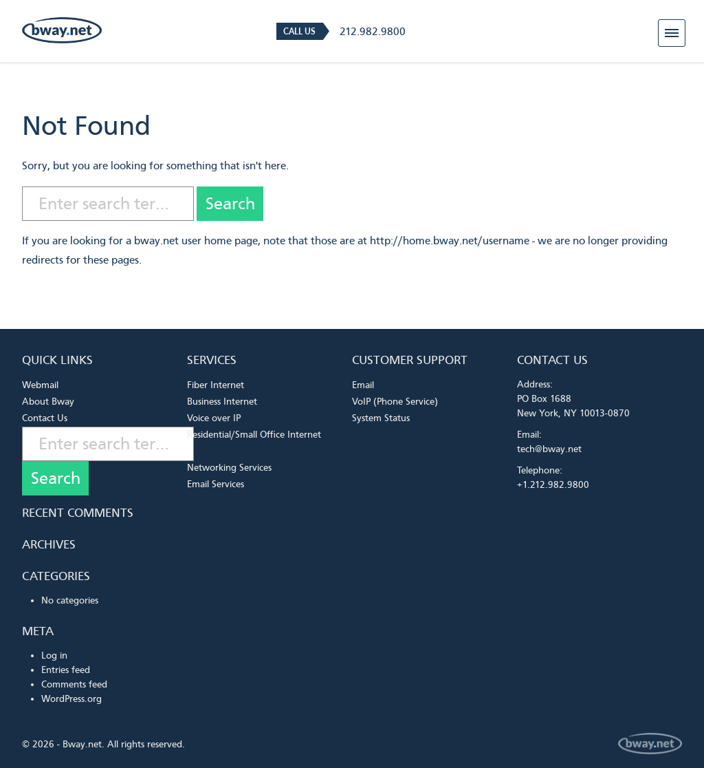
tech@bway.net (549, 449)
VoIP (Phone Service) (395, 401)
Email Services (215, 484)
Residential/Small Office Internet (254, 434)
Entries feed (65, 670)
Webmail (40, 385)
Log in (54, 655)
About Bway (48, 401)
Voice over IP (214, 418)
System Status (381, 418)
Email (363, 385)
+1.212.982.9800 (553, 485)
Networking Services (229, 467)
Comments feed (74, 684)
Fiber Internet (215, 385)
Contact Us (44, 418)
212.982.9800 (373, 31)
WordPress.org (71, 699)
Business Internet (222, 401)
